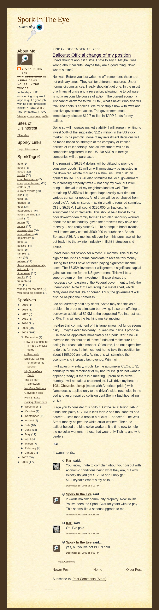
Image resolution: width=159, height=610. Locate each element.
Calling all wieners (35, 402)
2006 (25, 462)
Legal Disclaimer (27, 149)
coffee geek (31, 354)
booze (21, 171)
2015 (25, 309)
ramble (21, 253)
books (21, 167)
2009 (25, 327)
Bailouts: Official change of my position (34, 362)
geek (20, 206)
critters (21, 187)
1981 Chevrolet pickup (69, 386)
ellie (19, 194)
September (32, 415)
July (28, 425)
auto (20, 163)
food (20, 198)
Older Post (134, 569)
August (30, 420)
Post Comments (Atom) (89, 579)
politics (21, 245)
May (28, 434)
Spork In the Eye (32, 70)
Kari (69, 460)
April (28, 439)
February (31, 448)
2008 (25, 332)
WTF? (41, 107)
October (30, 411)
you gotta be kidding (29, 292)
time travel (23, 273)
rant (19, 257)
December (32, 337)
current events (26, 191)
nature (21, 226)
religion (21, 261)
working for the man (29, 288)
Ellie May (23, 135)
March (29, 443)
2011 (25, 318)
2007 (25, 457)
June (28, 429)
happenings (24, 210)
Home (98, 569)
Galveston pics (33, 392)
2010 (25, 323)
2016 (25, 304)
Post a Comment (66, 561)
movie (21, 222)
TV (19, 285)
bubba (21, 175)
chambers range (27, 179)
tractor (21, 277)
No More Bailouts (35, 388)
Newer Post (61, 569)
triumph (22, 281)
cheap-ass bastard (28, 183)
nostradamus (25, 234)
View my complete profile (32, 116)
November (32, 406)
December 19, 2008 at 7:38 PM (82, 533)
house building (26, 214)
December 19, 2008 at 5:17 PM (82, 485)
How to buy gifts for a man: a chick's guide (36, 345)
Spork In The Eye (43, 19)
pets (20, 241)
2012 (25, 314)
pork (20, 249)
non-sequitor (25, 230)
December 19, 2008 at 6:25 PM (82, 514)
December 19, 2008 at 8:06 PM (82, 552)
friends (21, 202)
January (30, 452)
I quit (20, 218)
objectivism (24, 237)
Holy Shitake (32, 397)
